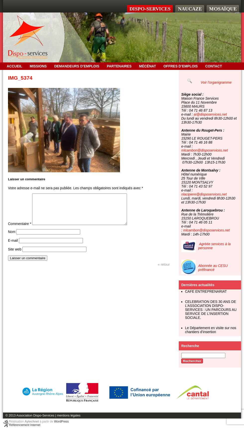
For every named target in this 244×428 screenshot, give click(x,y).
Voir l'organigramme (216, 82)
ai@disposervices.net (210, 114)
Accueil (14, 66)
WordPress (61, 421)
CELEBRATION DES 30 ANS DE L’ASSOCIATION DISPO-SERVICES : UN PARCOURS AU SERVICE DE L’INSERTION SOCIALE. (211, 310)
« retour (164, 270)
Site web (14, 255)
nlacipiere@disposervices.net (204, 194)
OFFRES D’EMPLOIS (180, 66)
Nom (11, 238)
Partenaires (119, 66)
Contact (213, 66)
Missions (38, 66)
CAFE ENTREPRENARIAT (206, 291)
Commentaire (19, 230)
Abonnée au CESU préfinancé (213, 268)
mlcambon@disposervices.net (204, 150)
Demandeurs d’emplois (76, 66)
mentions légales (68, 415)
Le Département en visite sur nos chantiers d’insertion (210, 330)
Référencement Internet (24, 425)
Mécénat (147, 66)
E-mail (13, 246)
